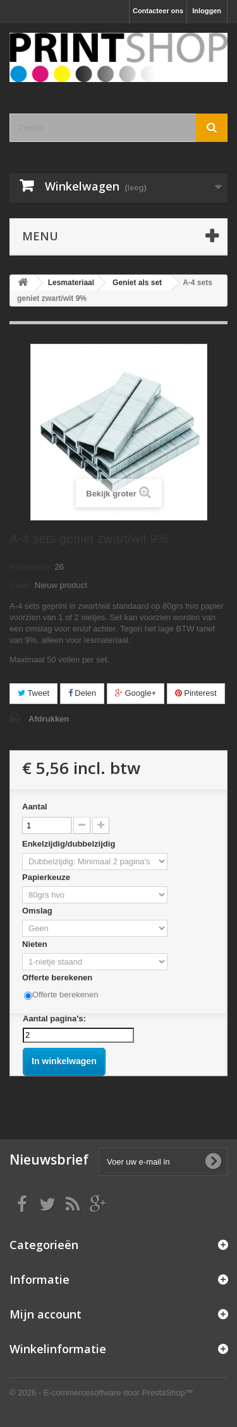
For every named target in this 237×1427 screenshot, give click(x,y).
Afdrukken (48, 719)
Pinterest (196, 693)
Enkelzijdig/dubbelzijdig (70, 844)
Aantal (34, 806)
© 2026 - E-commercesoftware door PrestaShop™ (101, 1392)
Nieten (35, 944)
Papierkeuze (47, 877)
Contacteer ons (158, 11)
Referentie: (30, 567)
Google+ (135, 693)
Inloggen (206, 11)
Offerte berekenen (58, 977)
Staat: (20, 585)
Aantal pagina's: (54, 1018)
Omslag (38, 910)
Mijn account (45, 1314)
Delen (82, 693)
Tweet (33, 693)
